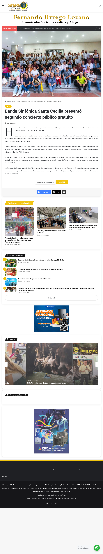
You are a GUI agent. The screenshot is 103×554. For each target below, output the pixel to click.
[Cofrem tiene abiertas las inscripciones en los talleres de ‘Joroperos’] (11, 272)
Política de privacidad (48, 483)
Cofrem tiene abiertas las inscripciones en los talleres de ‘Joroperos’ (41, 269)
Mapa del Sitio (36, 483)
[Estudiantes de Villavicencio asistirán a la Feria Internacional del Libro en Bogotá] (83, 215)
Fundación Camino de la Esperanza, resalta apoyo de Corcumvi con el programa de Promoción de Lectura (19, 240)
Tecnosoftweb (61, 480)
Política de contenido (62, 483)
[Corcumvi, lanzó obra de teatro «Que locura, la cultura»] (51, 218)
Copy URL (62, 182)
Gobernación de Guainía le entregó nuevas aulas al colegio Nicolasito (41, 260)
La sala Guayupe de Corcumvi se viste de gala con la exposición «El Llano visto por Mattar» (45, 28)
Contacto (73, 483)
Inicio (7, 101)
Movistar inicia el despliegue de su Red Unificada (34, 279)
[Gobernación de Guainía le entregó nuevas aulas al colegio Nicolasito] (11, 263)
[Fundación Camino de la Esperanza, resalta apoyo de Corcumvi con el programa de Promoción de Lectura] (19, 221)
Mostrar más (51, 298)
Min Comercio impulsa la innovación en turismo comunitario (74, 383)
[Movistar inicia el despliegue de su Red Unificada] (11, 282)
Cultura (13, 101)
